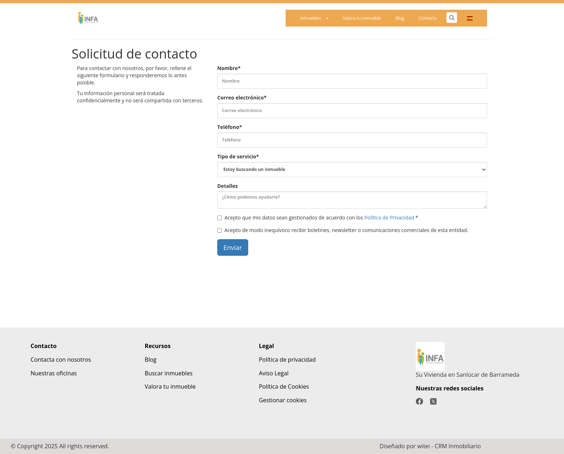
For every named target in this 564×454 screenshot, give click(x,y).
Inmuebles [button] (314, 18)
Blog (399, 18)
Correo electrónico (242, 97)
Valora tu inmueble (362, 18)
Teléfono (229, 127)
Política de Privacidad (389, 217)
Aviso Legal (274, 373)
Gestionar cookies (283, 400)
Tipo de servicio (238, 156)
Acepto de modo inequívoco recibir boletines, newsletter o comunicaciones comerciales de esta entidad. (342, 230)
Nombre (229, 68)
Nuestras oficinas (54, 373)
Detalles (227, 185)
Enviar (232, 247)
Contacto (428, 18)
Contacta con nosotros (61, 359)
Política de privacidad (287, 359)
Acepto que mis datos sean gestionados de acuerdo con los (317, 217)
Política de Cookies (284, 386)
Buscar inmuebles (168, 373)
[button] (469, 18)
